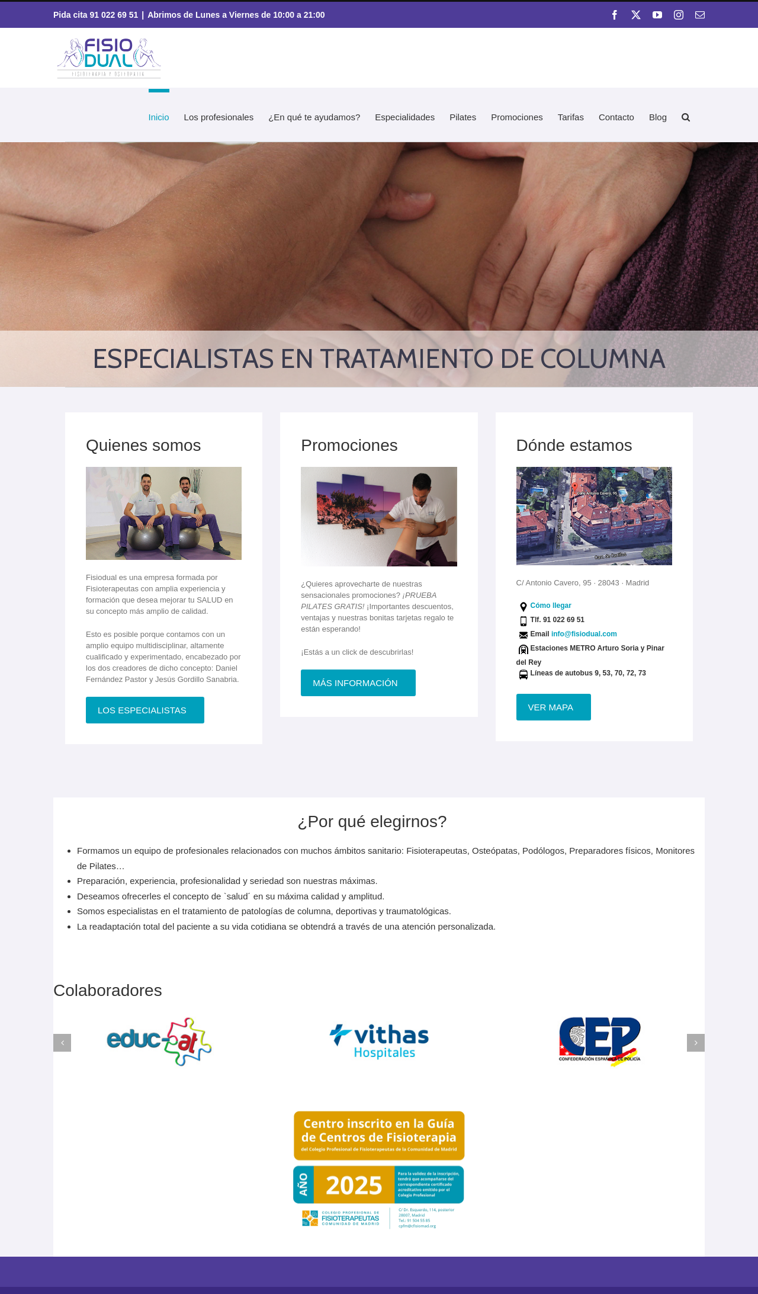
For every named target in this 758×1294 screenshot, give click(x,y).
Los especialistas (142, 710)
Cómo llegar (551, 605)
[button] (686, 115)
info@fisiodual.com (584, 634)
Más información (355, 683)
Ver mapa (550, 707)
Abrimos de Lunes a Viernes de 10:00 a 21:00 (236, 15)
